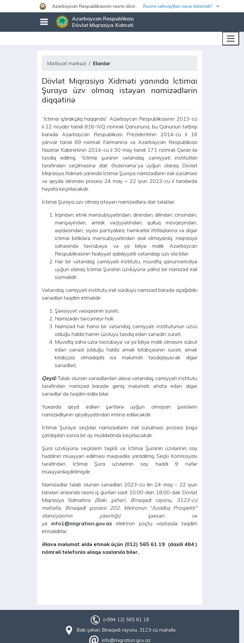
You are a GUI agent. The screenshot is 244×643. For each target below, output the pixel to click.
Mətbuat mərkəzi (66, 63)
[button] (122, 6)
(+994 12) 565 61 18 (126, 620)
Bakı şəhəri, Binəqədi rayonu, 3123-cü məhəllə (126, 630)
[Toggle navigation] (230, 38)
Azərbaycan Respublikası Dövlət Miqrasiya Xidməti (103, 21)
